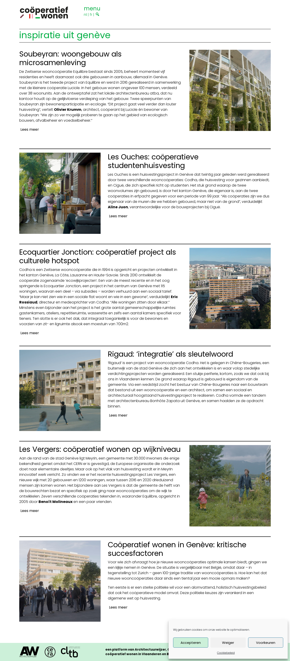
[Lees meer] (29, 129)
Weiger (228, 642)
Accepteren (191, 642)
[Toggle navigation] (92, 8)
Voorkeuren (265, 642)
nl (85, 14)
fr (91, 14)
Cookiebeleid (226, 653)
